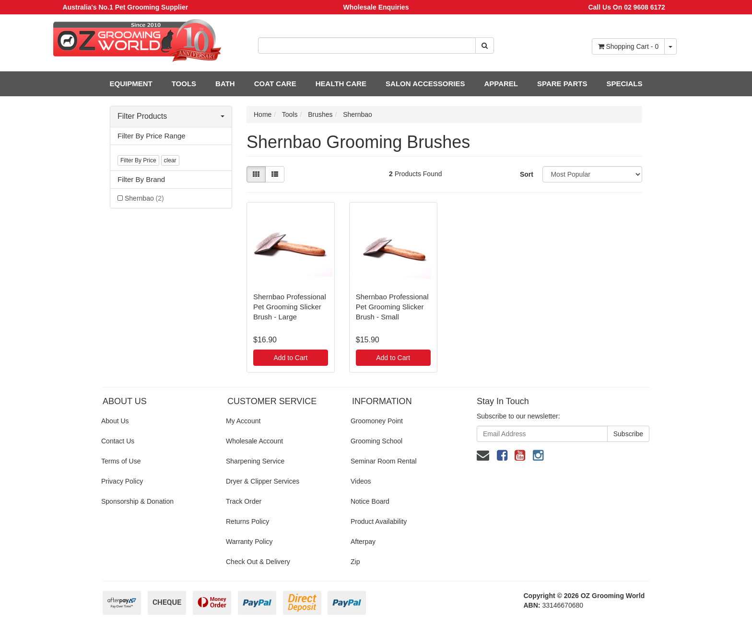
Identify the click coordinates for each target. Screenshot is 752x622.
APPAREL (501, 83)
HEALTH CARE (341, 83)
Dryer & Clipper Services (262, 481)
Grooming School (376, 441)
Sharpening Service (255, 461)
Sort (526, 174)
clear (170, 160)
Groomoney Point (377, 421)
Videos (361, 481)
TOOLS (184, 83)
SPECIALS (624, 83)
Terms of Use (121, 461)
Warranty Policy (249, 541)
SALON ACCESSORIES (425, 83)
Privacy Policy (122, 481)
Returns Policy (247, 521)
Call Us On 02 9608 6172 (626, 7)
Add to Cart (290, 358)
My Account (243, 421)
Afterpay (363, 541)
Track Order (243, 501)
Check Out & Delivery (258, 561)
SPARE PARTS (562, 83)
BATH (225, 83)
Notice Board (370, 501)
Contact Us (117, 441)
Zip (355, 561)
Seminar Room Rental (384, 461)
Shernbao (144, 198)
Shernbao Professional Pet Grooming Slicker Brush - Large (289, 307)
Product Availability (379, 521)
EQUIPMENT (131, 83)
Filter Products (171, 116)
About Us (115, 421)
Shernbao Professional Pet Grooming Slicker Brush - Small (392, 307)
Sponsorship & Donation (137, 501)
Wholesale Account (254, 441)
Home (262, 114)
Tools (290, 114)
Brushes (320, 114)
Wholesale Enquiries (376, 7)
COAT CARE (275, 83)
